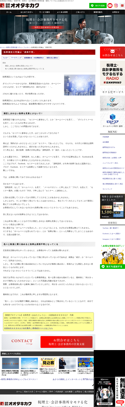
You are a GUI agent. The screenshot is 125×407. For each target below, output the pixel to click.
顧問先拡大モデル (109, 147)
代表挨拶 (106, 137)
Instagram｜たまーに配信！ (112, 239)
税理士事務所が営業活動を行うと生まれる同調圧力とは (10, 373)
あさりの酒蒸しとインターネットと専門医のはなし (74, 379)
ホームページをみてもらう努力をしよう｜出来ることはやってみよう (86, 371)
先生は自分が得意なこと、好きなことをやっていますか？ (29, 373)
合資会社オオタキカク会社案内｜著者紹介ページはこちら (28, 328)
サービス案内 (41, 392)
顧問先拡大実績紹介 (110, 152)
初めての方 (28, 392)
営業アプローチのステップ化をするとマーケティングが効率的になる (48, 371)
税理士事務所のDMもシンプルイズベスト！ (19, 379)
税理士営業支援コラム (14, 47)
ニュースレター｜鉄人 (110, 163)
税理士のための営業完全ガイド (113, 168)
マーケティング (16, 58)
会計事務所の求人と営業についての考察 (67, 372)
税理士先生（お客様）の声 (112, 158)
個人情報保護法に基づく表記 (113, 184)
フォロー (26, 47)
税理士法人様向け (52, 58)
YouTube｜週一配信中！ (111, 228)
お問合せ (78, 392)
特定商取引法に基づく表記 (112, 178)
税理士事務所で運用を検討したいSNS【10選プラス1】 (113, 173)
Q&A (51, 391)
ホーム (2, 47)
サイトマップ (107, 189)
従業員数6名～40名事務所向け (34, 58)
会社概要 (106, 142)
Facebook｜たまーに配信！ (112, 233)
